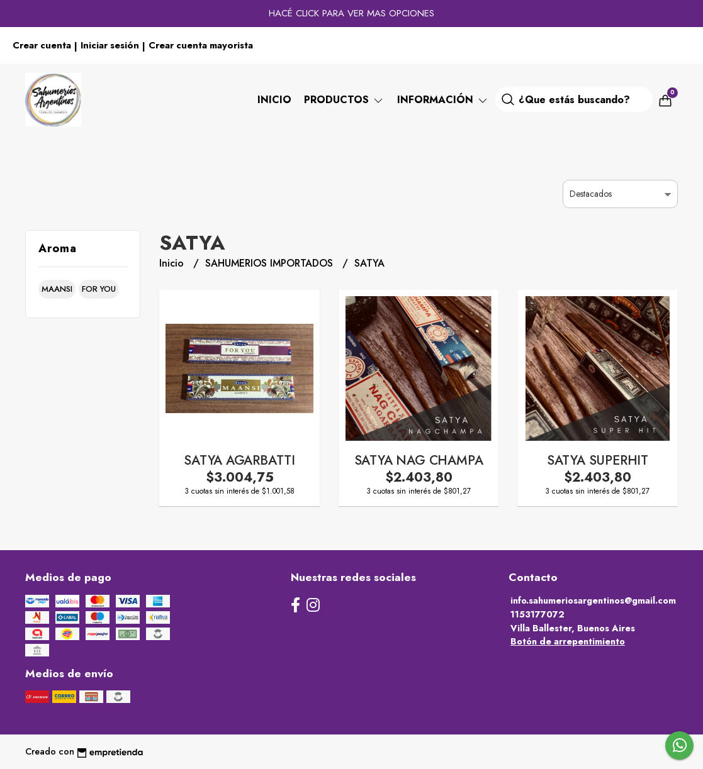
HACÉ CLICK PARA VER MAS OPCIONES (351, 13)
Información (443, 99)
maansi (57, 289)
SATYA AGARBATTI (239, 460)
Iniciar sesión (110, 45)
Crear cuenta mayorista (201, 45)
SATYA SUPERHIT (597, 460)
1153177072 (537, 614)
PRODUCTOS (344, 99)
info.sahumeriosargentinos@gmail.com (593, 600)
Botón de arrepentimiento (567, 641)
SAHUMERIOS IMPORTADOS (270, 263)
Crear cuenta (42, 45)
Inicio (274, 99)
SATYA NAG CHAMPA (418, 460)
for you (99, 289)
